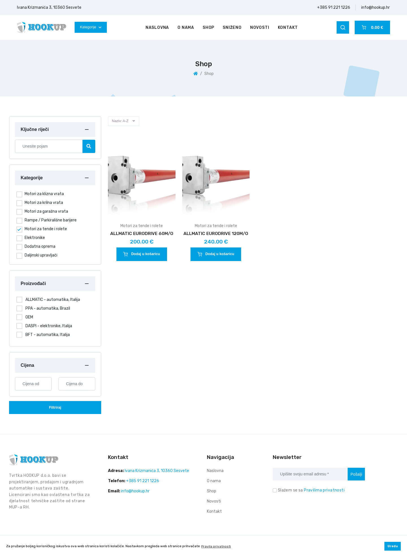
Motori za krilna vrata (44, 202)
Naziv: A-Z (120, 121)
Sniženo (232, 27)
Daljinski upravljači (41, 255)
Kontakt (288, 27)
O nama (185, 27)
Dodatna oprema (40, 246)
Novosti (259, 27)
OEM (29, 317)
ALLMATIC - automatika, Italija (52, 299)
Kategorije (90, 27)
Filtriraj (55, 407)
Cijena (27, 365)
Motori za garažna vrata (46, 211)
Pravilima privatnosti (324, 490)
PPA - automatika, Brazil (47, 308)
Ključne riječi (35, 129)
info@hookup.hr (375, 7)
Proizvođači (33, 283)
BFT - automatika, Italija (47, 334)
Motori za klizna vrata (44, 193)
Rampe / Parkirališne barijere (51, 220)
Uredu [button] (392, 546)
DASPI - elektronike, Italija (48, 326)
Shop (208, 27)
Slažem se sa (311, 490)
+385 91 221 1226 (333, 7)
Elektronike (35, 237)
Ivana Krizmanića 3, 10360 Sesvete (49, 7)
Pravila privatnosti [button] (216, 546)
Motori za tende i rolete (46, 229)
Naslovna (157, 27)
